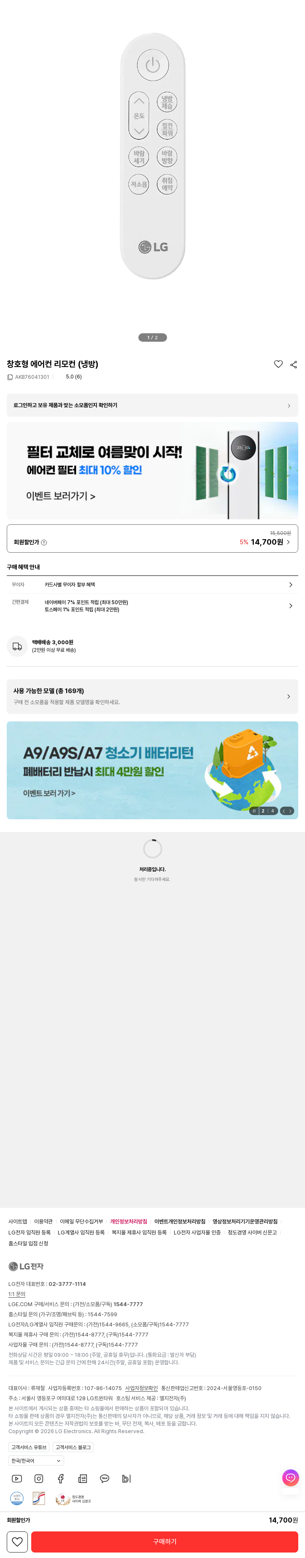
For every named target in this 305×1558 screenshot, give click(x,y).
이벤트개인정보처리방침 (179, 1221)
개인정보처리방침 (128, 1221)
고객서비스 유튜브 (28, 1447)
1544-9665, (115, 1324)
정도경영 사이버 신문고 (252, 1232)
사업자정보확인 (141, 1388)
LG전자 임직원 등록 (29, 1232)
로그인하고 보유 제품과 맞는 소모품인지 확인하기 (65, 405)
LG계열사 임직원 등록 (81, 1232)
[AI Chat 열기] (290, 1482)
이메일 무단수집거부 (81, 1221)
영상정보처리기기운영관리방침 (245, 1221)
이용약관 (43, 1221)
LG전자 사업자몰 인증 (197, 1232)
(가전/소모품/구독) (107, 1304)
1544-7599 (102, 1314)
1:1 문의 (16, 1294)
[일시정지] (254, 811)
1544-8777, (90, 1334)
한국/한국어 (22, 1461)
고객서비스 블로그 (73, 1447)
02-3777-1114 (67, 1284)
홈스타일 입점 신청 (28, 1243)
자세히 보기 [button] (43, 542)
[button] (9, 9)
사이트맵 (17, 1221)
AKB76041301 (32, 376)
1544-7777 (174, 1324)
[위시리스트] (278, 364)
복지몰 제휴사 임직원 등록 (139, 1232)
